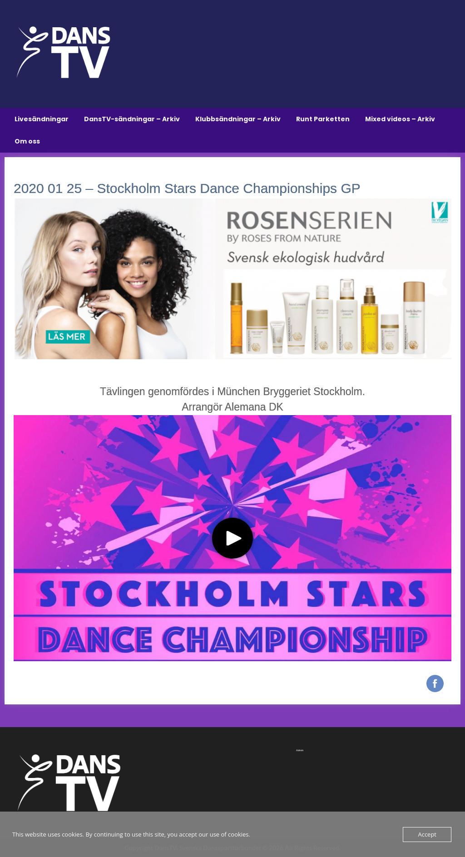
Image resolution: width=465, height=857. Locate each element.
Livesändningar (42, 119)
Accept (427, 834)
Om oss (27, 141)
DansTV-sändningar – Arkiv (132, 119)
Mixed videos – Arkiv (400, 119)
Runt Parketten (323, 119)
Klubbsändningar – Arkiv (238, 119)
